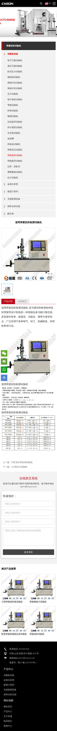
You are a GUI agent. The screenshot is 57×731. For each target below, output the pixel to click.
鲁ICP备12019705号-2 (27, 662)
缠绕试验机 (12, 116)
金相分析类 (12, 184)
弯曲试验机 (12, 105)
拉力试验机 (12, 178)
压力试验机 (12, 94)
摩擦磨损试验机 (14, 172)
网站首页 (8, 707)
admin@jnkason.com (28, 487)
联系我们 (8, 721)
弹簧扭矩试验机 (37, 634)
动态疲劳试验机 (14, 122)
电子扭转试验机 (14, 99)
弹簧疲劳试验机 (14, 161)
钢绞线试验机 (13, 77)
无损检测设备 (13, 199)
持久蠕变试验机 (14, 127)
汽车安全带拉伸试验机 (22, 462)
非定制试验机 (13, 133)
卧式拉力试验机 (14, 71)
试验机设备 (12, 54)
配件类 (10, 214)
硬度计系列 (12, 191)
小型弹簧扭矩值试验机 (12, 602)
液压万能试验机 (14, 66)
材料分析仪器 (13, 206)
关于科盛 (8, 716)
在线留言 (22, 301)
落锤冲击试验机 (14, 88)
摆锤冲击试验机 (14, 83)
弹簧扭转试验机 (13, 46)
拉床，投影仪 (13, 166)
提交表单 (28, 552)
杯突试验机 (12, 111)
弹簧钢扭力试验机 (38, 602)
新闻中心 (8, 726)
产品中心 (8, 711)
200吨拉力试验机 (19, 467)
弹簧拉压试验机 (14, 150)
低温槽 (10, 138)
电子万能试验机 (14, 60)
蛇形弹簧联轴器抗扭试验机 (14, 634)
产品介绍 (8, 301)
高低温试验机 (13, 144)
